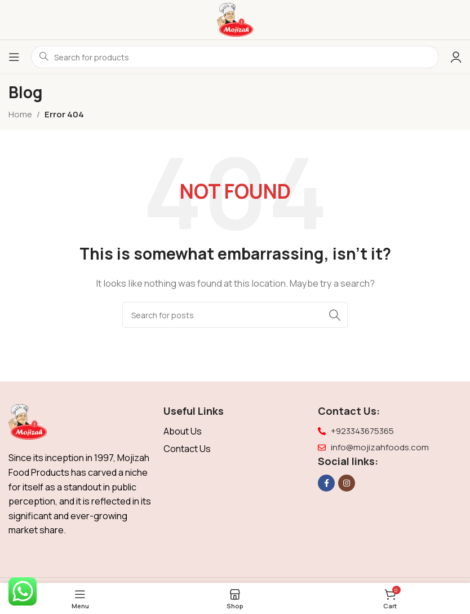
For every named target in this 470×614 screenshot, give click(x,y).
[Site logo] (235, 19)
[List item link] (235, 431)
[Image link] (27, 421)
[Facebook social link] (326, 483)
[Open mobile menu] (14, 57)
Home (20, 114)
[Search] (235, 315)
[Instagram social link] (346, 483)
